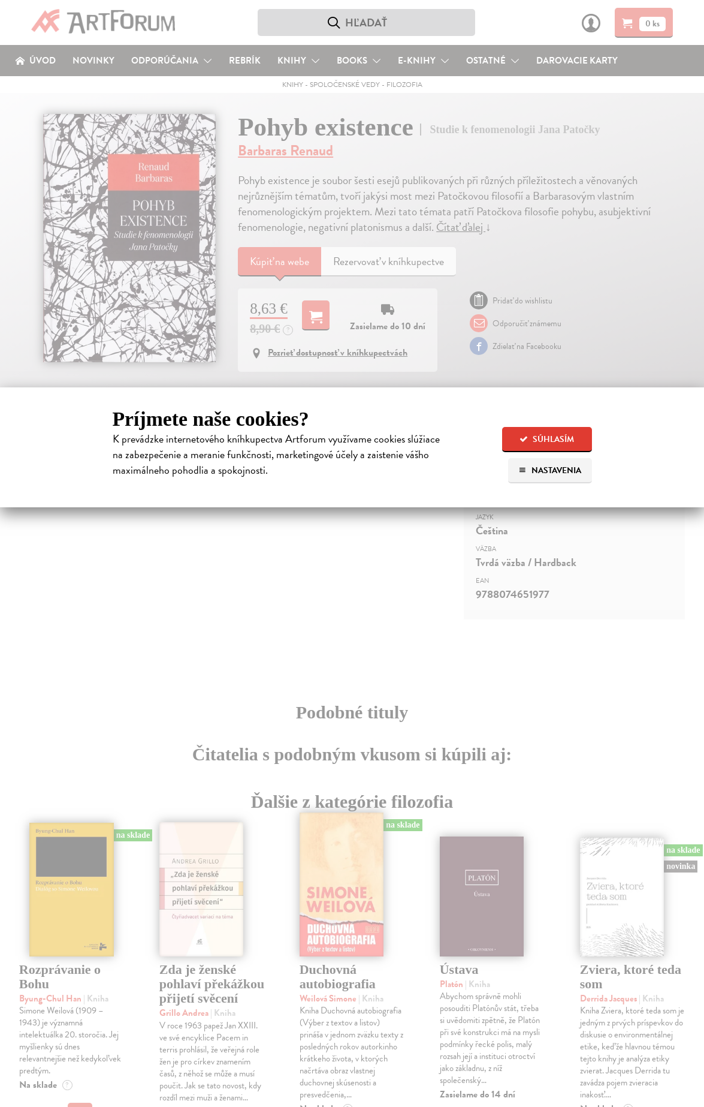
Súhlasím (546, 439)
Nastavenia (549, 470)
